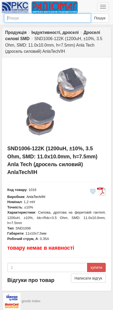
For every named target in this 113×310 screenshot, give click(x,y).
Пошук (99, 18)
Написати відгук (88, 278)
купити (96, 267)
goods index (31, 301)
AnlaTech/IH (35, 197)
